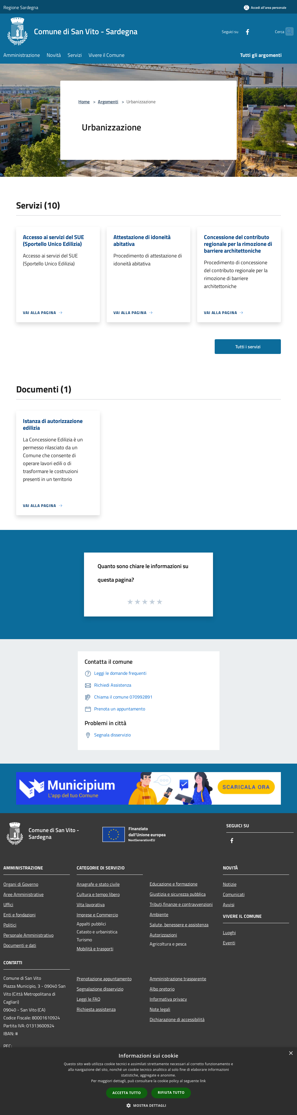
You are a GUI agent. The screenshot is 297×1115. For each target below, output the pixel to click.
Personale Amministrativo (28, 935)
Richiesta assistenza (96, 1009)
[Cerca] (287, 31)
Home (84, 101)
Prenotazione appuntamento (104, 978)
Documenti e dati (19, 945)
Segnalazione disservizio (100, 988)
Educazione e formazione (173, 883)
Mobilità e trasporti (95, 948)
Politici (9, 924)
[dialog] (148, 1081)
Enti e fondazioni (19, 914)
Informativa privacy (168, 999)
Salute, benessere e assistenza (179, 924)
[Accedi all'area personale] (265, 7)
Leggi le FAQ (88, 999)
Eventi (229, 942)
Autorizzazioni (163, 934)
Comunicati (234, 894)
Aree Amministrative (23, 894)
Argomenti (108, 101)
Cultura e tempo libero (98, 894)
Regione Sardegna (20, 7)
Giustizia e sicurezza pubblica (178, 894)
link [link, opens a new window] (203, 1081)
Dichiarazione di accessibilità (177, 1019)
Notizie (229, 884)
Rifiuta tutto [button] (171, 1092)
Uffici (8, 904)
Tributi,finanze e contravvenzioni (181, 904)
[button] (148, 1105)
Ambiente (159, 914)
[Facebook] (236, 31)
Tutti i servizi (248, 346)
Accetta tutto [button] (127, 1092)
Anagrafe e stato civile (98, 884)
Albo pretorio (162, 988)
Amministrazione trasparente (178, 978)
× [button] (291, 1053)
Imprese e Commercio (97, 914)
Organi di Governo (20, 884)
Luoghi (229, 932)
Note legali (160, 1009)
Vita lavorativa (91, 904)
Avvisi (228, 904)
